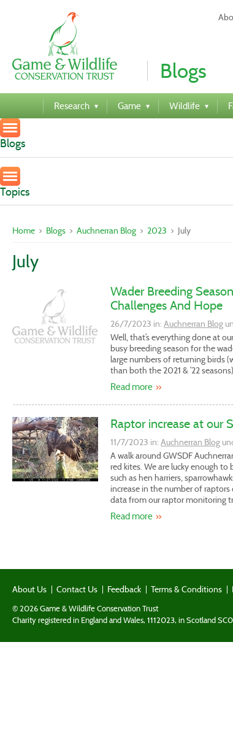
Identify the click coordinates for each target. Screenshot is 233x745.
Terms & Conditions (186, 589)
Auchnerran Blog (106, 230)
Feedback (124, 589)
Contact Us (76, 589)
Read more (131, 386)
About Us (29, 589)
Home (23, 230)
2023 (157, 230)
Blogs (56, 230)
